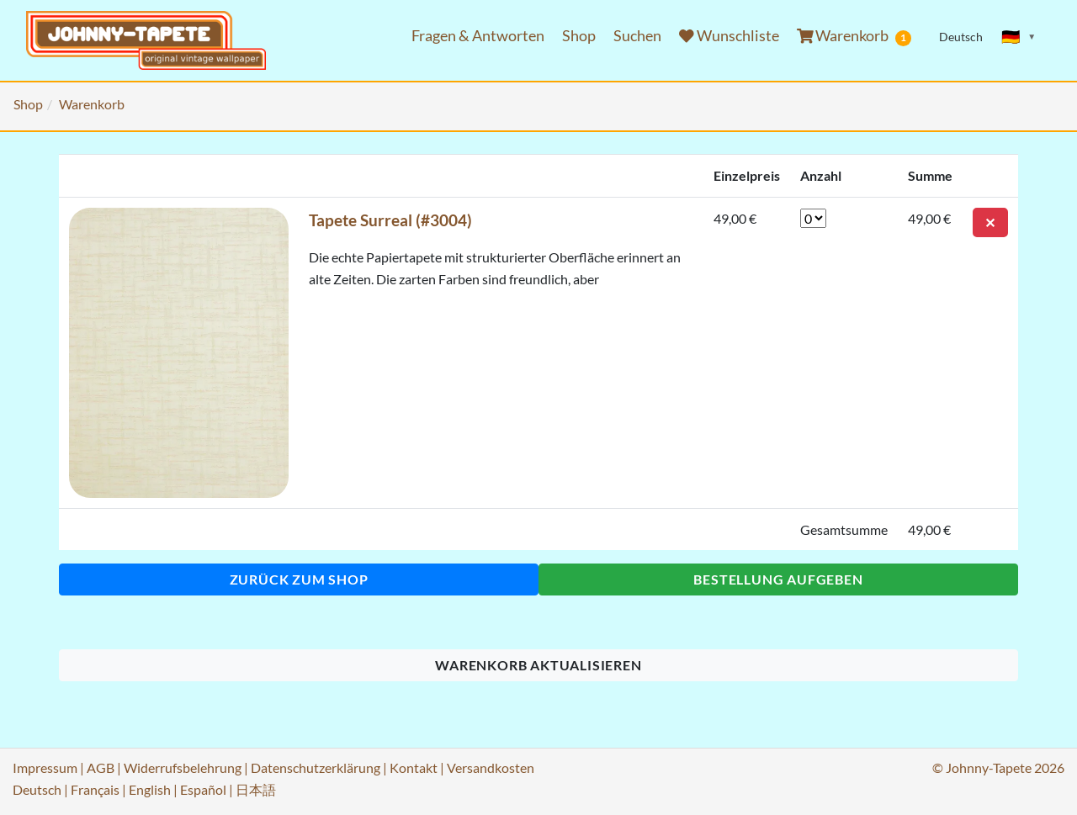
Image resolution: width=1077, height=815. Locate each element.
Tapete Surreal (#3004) (390, 220)
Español (203, 789)
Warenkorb (854, 36)
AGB (100, 767)
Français (95, 789)
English (150, 789)
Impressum (45, 767)
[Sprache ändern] (1019, 37)
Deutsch (37, 789)
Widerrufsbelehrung (182, 767)
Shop (579, 36)
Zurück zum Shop (299, 579)
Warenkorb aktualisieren (538, 665)
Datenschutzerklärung (315, 767)
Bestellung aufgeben (777, 579)
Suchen (637, 36)
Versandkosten (490, 767)
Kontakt (414, 767)
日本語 (256, 789)
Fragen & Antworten (477, 36)
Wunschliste (729, 36)
